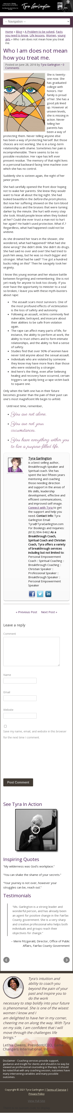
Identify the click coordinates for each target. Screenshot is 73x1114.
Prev (6, 960)
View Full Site (36, 1101)
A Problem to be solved (39, 32)
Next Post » (49, 612)
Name (7, 675)
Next (66, 960)
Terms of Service (56, 1089)
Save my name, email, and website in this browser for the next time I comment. (34, 734)
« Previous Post (26, 612)
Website (8, 710)
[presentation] (19, 760)
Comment (9, 634)
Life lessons (37, 35)
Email (6, 692)
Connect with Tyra (40, 507)
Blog (19, 32)
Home (9, 32)
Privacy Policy (37, 1093)
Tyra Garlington (40, 458)
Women (51, 35)
